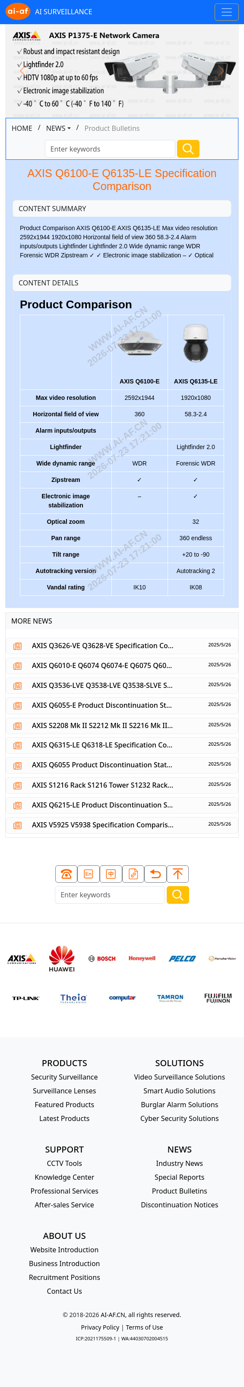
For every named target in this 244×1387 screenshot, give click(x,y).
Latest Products (64, 1118)
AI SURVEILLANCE (48, 12)
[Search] (110, 149)
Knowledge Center (64, 1177)
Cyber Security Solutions (179, 1118)
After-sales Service (64, 1205)
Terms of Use (144, 1327)
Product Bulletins (179, 1191)
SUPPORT (64, 1149)
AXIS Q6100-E (139, 352)
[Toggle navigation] (227, 12)
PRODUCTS (64, 1063)
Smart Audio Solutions (179, 1091)
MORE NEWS (31, 621)
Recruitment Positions (64, 1277)
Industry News (179, 1163)
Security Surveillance (64, 1077)
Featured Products (64, 1104)
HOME (22, 128)
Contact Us (64, 1291)
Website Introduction (64, 1249)
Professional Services (64, 1191)
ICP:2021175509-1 (96, 1338)
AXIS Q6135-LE (195, 352)
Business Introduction (64, 1263)
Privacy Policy (100, 1327)
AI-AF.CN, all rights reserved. (141, 1315)
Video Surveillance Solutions (179, 1077)
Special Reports (179, 1177)
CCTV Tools (64, 1163)
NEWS (56, 128)
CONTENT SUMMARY (52, 208)
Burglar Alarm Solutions (179, 1104)
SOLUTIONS (179, 1063)
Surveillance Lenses (64, 1091)
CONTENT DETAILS (49, 283)
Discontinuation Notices (179, 1205)
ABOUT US (64, 1235)
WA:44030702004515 (144, 1338)
